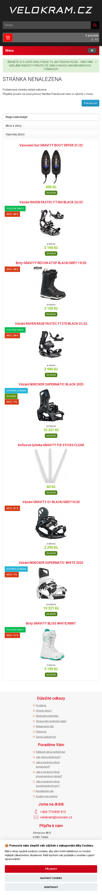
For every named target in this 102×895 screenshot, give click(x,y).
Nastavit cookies (51, 878)
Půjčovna (41, 731)
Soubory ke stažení (46, 796)
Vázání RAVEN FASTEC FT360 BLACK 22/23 (51, 202)
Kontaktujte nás (45, 791)
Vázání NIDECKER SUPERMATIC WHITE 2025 (51, 563)
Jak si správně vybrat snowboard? (48, 764)
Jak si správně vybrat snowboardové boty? (48, 783)
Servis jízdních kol (46, 736)
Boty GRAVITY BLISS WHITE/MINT (51, 623)
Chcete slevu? (44, 710)
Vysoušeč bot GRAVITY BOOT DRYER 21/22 (51, 145)
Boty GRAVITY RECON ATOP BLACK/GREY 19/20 (51, 263)
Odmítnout (51, 887)
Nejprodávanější (16, 117)
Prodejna (41, 705)
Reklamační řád (45, 726)
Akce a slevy (14, 125)
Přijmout (51, 869)
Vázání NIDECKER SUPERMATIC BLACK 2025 (51, 384)
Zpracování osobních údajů (51, 721)
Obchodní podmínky (47, 715)
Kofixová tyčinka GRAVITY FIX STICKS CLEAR (51, 445)
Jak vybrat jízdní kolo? (48, 757)
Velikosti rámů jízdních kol (50, 751)
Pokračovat (90, 103)
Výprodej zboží (15, 134)
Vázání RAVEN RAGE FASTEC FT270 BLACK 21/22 (51, 323)
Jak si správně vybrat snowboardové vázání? (49, 774)
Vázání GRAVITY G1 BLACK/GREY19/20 (51, 502)
